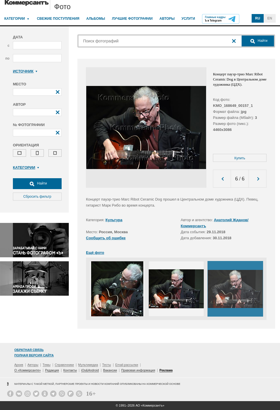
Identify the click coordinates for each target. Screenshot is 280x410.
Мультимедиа (88, 364)
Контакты (70, 370)
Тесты (106, 364)
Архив (18, 364)
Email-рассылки (126, 364)
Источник (25, 71)
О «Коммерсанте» (27, 370)
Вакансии (110, 370)
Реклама (166, 370)
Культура (113, 220)
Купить (239, 158)
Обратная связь (29, 350)
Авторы (167, 19)
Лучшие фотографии (132, 19)
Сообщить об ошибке (106, 238)
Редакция (52, 370)
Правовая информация (138, 370)
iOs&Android (90, 370)
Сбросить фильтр (37, 197)
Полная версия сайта (34, 355)
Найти (37, 183)
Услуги (188, 19)
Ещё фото (95, 252)
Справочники (64, 364)
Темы (47, 364)
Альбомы (95, 19)
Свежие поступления (58, 19)
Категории (14, 19)
